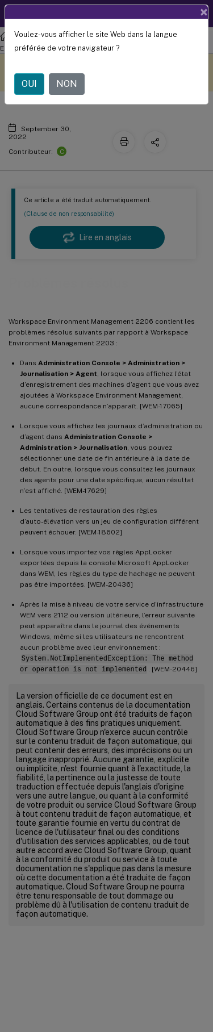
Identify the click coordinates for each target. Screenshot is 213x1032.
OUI (29, 83)
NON (66, 83)
